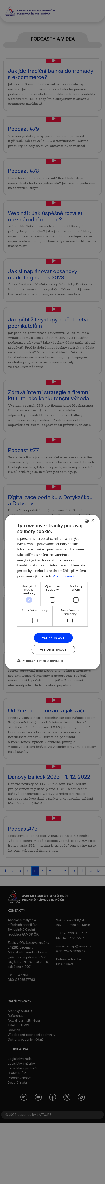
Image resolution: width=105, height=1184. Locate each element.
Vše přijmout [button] (53, 638)
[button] (40, 661)
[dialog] (52, 592)
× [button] (92, 520)
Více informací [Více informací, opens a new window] (63, 576)
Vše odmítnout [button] (53, 649)
